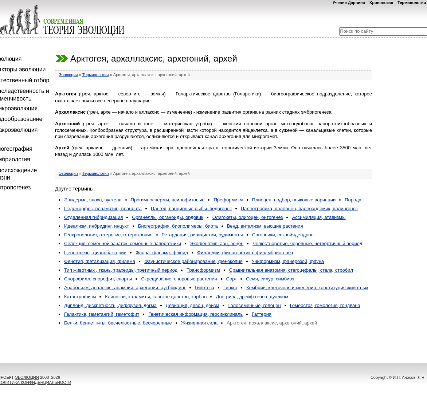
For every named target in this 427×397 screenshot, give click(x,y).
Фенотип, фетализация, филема (99, 261)
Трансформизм (203, 270)
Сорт (231, 279)
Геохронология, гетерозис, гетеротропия (108, 234)
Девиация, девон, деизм (192, 305)
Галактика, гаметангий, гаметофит (101, 314)
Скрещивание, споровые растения (179, 279)
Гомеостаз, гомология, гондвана (325, 305)
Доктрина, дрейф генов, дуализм (252, 296)
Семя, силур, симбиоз (270, 279)
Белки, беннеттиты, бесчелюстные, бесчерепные (118, 323)
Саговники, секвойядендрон (283, 234)
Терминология (411, 2)
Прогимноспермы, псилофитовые (168, 200)
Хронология (381, 2)
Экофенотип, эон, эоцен (216, 243)
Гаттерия (261, 314)
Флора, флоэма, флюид (162, 252)
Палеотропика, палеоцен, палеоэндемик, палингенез (299, 208)
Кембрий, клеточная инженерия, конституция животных (307, 287)
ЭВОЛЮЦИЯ (27, 377)
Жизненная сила (199, 323)
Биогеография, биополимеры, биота (178, 226)
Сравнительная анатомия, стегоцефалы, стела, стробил (291, 270)
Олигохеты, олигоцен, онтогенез (247, 217)
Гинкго (230, 287)
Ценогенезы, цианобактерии (95, 252)
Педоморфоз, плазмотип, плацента (103, 208)
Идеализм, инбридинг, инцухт (96, 226)
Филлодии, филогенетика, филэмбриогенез (245, 252)
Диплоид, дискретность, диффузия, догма (110, 305)
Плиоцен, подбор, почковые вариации (294, 200)
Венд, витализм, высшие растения (265, 226)
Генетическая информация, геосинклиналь (195, 314)
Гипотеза (205, 287)
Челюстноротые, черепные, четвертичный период (307, 243)
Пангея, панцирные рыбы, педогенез (191, 208)
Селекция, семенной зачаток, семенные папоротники (122, 243)
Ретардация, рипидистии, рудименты (202, 234)
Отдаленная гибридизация (93, 217)
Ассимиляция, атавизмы (318, 217)
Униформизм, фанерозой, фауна (288, 261)
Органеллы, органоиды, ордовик (167, 217)
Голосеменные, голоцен (254, 305)
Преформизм (228, 200)
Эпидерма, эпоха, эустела (93, 200)
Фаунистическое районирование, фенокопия (193, 261)
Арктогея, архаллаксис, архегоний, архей (272, 323)
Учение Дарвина (349, 2)
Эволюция (68, 74)
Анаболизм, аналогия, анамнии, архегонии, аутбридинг (125, 287)
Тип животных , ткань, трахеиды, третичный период (120, 270)
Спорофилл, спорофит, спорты (98, 279)
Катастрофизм (80, 296)
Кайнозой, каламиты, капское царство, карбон (156, 296)
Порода (353, 200)
